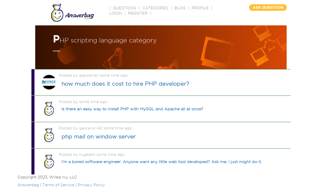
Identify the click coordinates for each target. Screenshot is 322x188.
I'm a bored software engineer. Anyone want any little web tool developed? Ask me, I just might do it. (161, 162)
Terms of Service (58, 185)
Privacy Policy (91, 185)
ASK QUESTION (268, 7)
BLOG (180, 8)
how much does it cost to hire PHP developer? (125, 84)
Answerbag (28, 185)
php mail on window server (98, 136)
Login (115, 13)
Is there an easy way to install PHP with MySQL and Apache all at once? (132, 109)
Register (138, 13)
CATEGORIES (155, 8)
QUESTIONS (124, 8)
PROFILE (200, 8)
